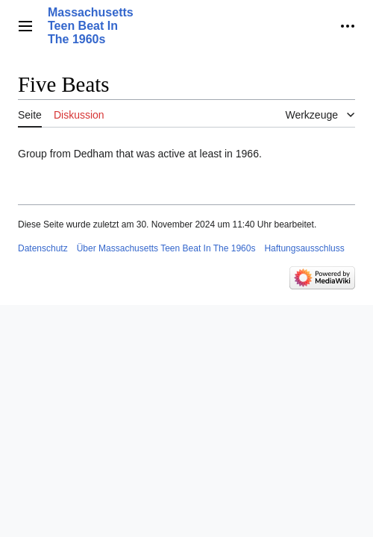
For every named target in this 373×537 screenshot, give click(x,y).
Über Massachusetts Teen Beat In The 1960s (166, 248)
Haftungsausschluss (304, 248)
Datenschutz (43, 248)
